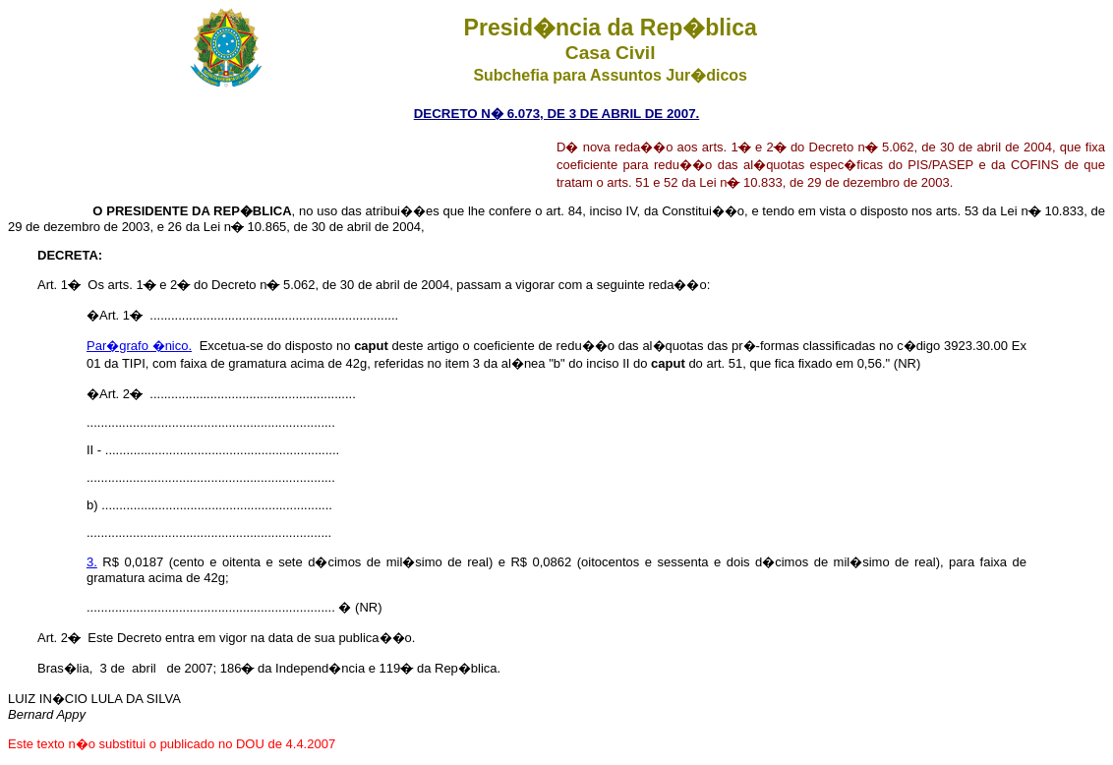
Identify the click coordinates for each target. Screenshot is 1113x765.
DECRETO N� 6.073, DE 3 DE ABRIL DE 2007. (557, 113)
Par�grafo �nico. (139, 345)
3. (92, 562)
